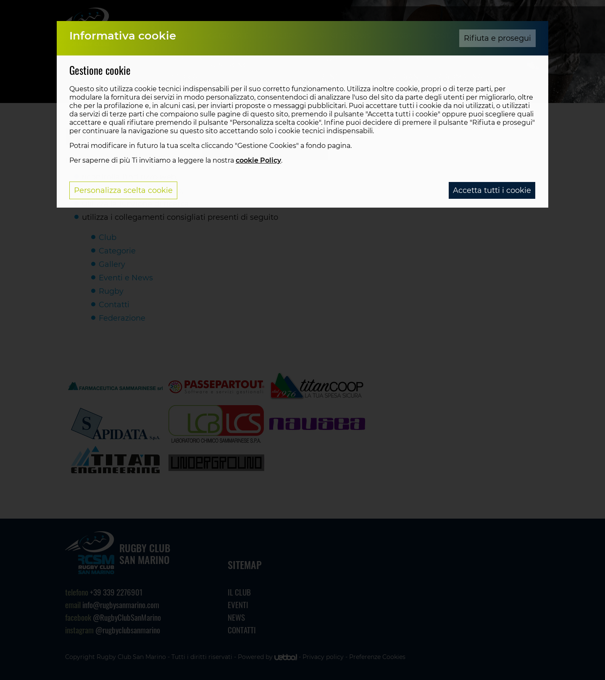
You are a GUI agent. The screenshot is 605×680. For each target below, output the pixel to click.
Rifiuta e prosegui (497, 38)
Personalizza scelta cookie (123, 190)
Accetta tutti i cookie (492, 190)
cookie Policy (258, 160)
